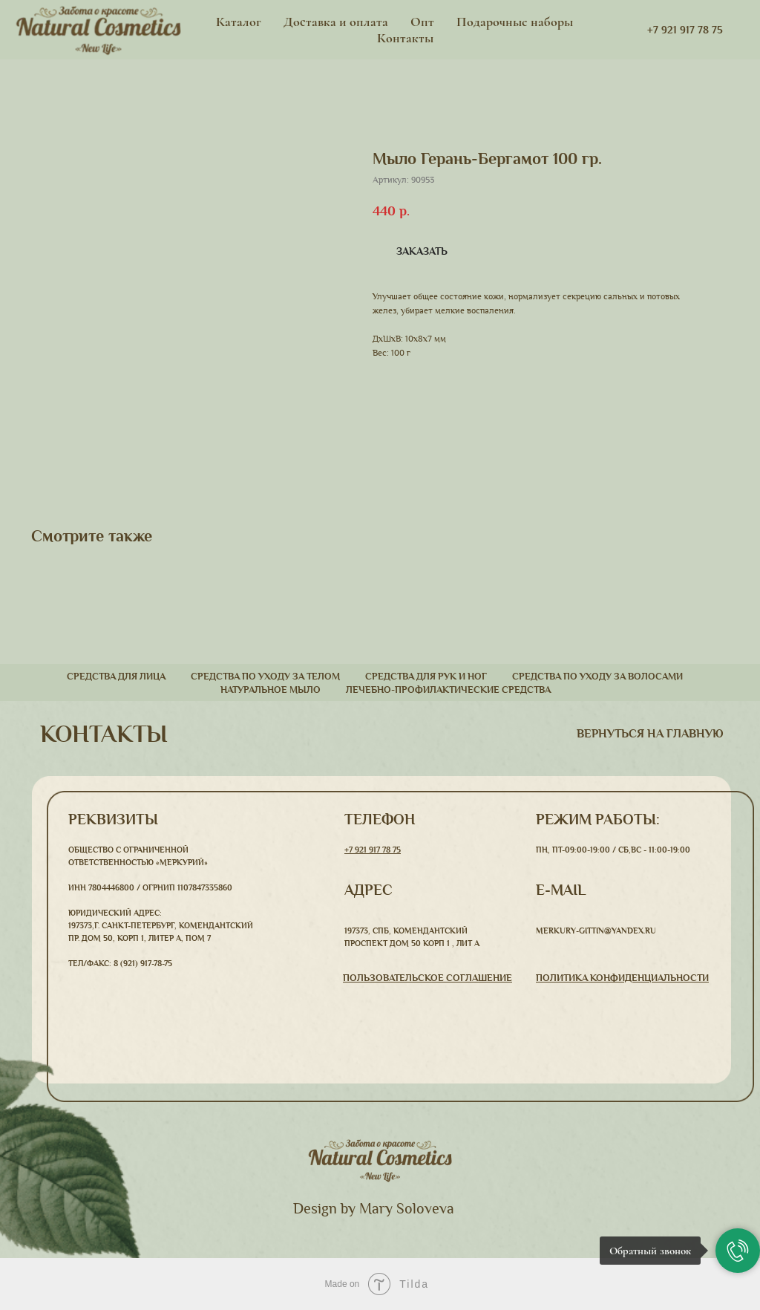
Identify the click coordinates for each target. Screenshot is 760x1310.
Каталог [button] (238, 21)
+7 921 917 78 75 (372, 849)
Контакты (405, 38)
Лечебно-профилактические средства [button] (448, 690)
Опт (422, 21)
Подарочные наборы (514, 21)
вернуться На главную (650, 733)
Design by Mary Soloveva (373, 1208)
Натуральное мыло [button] (270, 690)
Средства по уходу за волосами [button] (597, 676)
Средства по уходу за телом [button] (265, 676)
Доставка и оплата (336, 21)
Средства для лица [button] (116, 676)
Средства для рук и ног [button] (426, 676)
